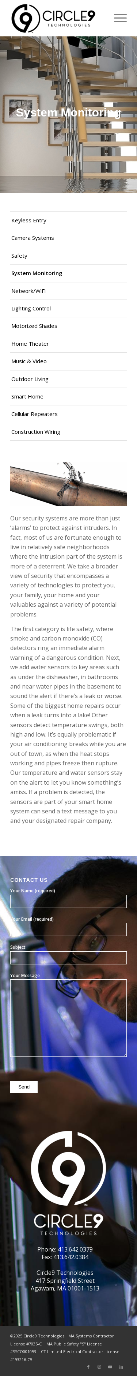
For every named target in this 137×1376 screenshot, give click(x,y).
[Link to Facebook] (88, 1366)
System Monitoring (36, 273)
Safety (19, 255)
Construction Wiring (35, 431)
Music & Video (29, 361)
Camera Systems (32, 237)
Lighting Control (31, 308)
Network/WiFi (28, 290)
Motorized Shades (34, 325)
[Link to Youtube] (110, 1366)
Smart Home (27, 396)
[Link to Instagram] (99, 1366)
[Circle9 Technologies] (56, 18)
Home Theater (30, 343)
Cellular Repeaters (34, 413)
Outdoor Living (30, 378)
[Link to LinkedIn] (121, 1366)
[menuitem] (117, 18)
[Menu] (117, 18)
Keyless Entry (28, 220)
